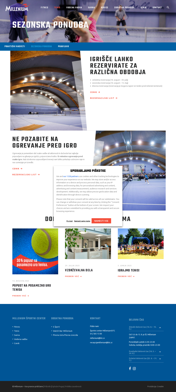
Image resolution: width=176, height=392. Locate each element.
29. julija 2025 (72, 265)
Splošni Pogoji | (58, 386)
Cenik (17, 343)
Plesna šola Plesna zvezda (65, 335)
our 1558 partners (71, 176)
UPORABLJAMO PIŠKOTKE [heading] (88, 171)
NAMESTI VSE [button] (101, 220)
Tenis (16, 331)
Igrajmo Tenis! (129, 270)
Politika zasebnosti (73, 386)
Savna (17, 335)
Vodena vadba (20, 339)
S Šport (56, 327)
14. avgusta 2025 (20, 281)
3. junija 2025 (125, 265)
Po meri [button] (70, 221)
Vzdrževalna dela (79, 270)
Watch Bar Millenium (62, 331)
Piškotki (47, 386)
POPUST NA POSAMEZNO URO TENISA (31, 287)
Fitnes (17, 327)
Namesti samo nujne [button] (82, 221)
